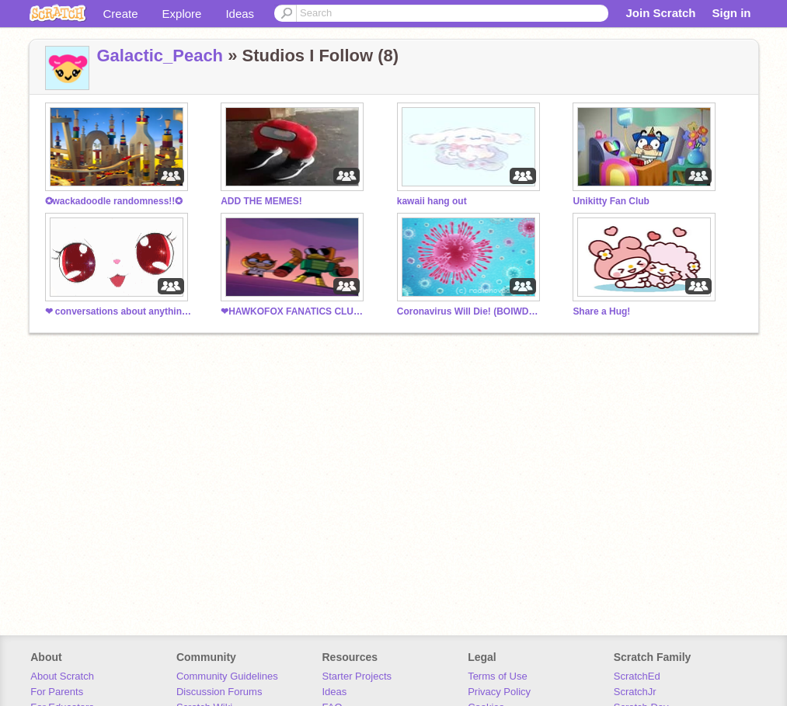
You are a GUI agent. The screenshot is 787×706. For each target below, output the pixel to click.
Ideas (239, 13)
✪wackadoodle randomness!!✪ (114, 201)
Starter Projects (357, 676)
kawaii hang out (432, 201)
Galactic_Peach (160, 55)
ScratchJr (635, 691)
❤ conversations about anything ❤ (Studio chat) (119, 311)
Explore (182, 13)
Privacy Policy (499, 691)
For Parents (56, 691)
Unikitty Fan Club (611, 201)
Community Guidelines (227, 676)
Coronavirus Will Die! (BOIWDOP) (471, 311)
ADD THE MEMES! (261, 201)
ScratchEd (637, 676)
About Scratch (62, 676)
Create (120, 13)
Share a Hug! (601, 311)
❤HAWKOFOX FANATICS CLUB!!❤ (294, 311)
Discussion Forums (219, 691)
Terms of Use (498, 676)
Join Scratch (660, 12)
